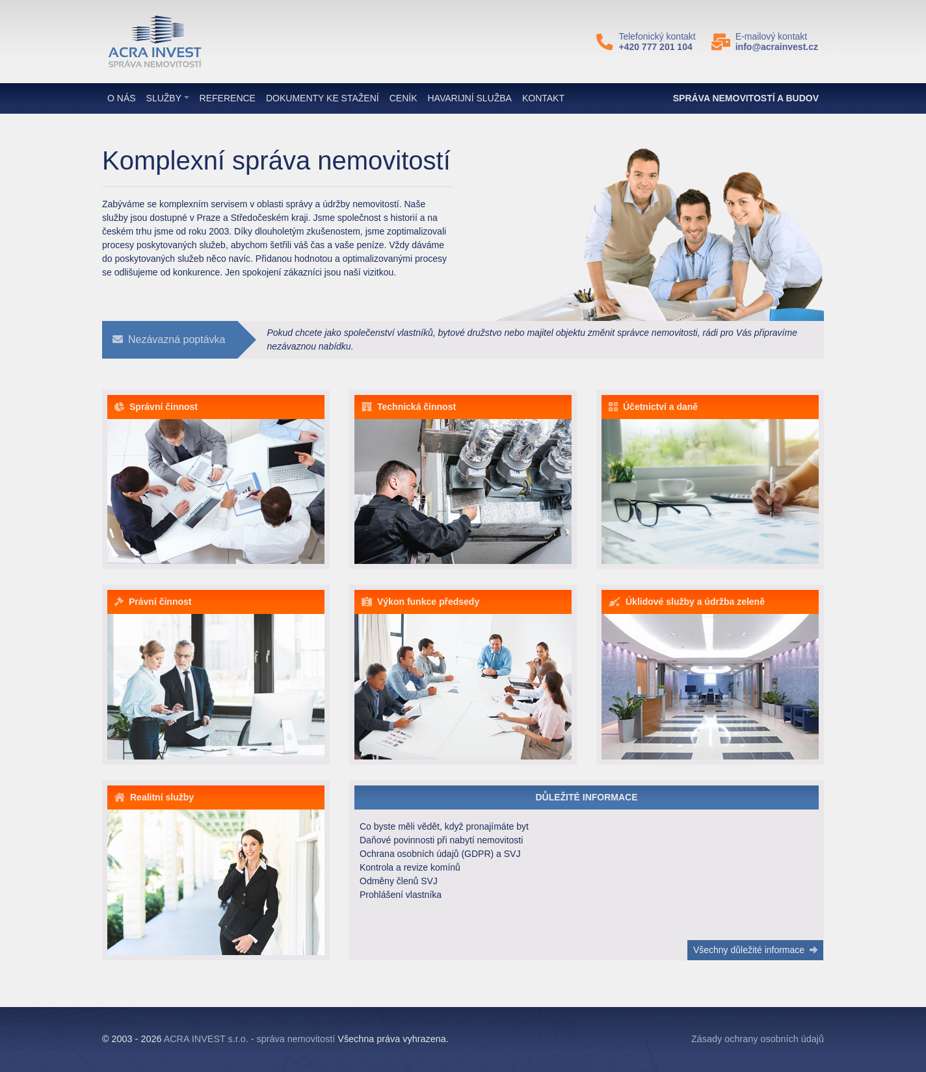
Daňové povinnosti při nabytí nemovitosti (441, 840)
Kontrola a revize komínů (410, 867)
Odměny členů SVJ (399, 881)
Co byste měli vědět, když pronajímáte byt (444, 826)
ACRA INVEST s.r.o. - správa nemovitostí (250, 1039)
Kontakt (543, 98)
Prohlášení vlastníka (401, 894)
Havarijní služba (470, 98)
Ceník (403, 98)
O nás (121, 98)
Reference (228, 98)
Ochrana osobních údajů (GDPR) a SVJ (440, 854)
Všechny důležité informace (755, 950)
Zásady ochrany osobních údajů (757, 1039)
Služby (163, 98)
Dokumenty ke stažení (322, 98)
